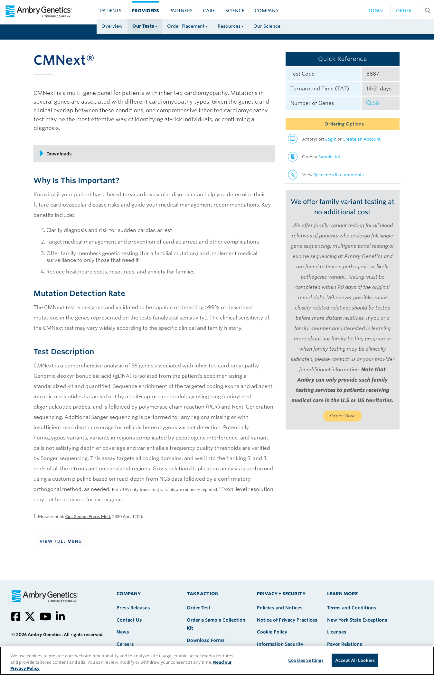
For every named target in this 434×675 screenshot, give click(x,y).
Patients (110, 10)
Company (267, 10)
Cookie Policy (272, 631)
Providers (145, 10)
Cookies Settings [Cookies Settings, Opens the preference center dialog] (306, 660)
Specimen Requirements (339, 174)
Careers (125, 644)
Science (234, 10)
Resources (231, 26)
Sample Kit (329, 156)
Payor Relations (344, 644)
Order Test (199, 607)
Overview (112, 26)
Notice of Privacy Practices (287, 620)
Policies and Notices (280, 607)
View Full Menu (61, 541)
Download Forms (206, 640)
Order (404, 10)
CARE (209, 10)
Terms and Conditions (351, 607)
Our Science (266, 26)
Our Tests (144, 26)
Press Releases (133, 607)
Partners (181, 10)
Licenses (336, 631)
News (123, 631)
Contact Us (129, 620)
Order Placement (187, 26)
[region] (217, 660)
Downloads (55, 153)
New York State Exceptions (357, 620)
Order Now (342, 415)
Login (376, 10)
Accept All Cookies (355, 660)
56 (372, 103)
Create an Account (362, 139)
